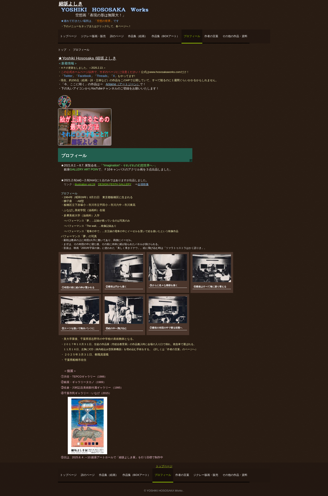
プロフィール (192, 36)
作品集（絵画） (137, 36)
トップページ (68, 36)
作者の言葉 (211, 36)
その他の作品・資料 (234, 36)
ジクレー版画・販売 (93, 36)
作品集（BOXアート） (165, 36)
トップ (62, 49)
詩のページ (117, 36)
